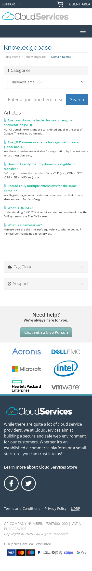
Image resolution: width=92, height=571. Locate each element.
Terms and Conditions (22, 508)
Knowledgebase (36, 56)
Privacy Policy (55, 508)
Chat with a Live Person (46, 332)
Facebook (12, 490)
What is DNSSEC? (18, 208)
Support (12, 4)
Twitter (28, 490)
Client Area (79, 4)
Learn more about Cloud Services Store (40, 467)
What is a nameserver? (23, 225)
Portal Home (12, 56)
